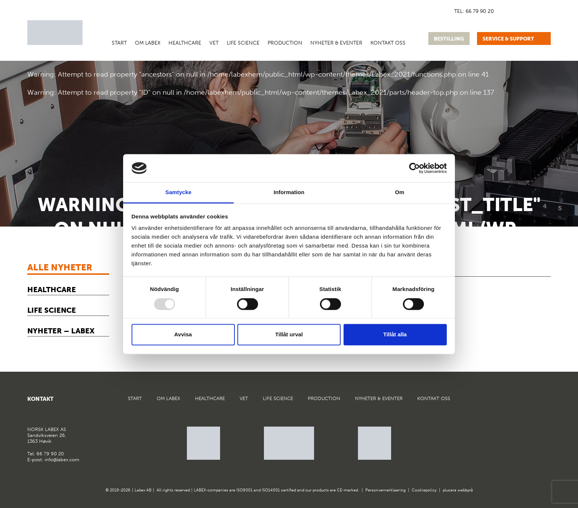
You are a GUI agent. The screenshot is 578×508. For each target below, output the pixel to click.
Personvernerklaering (385, 490)
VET (214, 43)
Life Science (243, 43)
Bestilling (449, 39)
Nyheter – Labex (61, 330)
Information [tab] (289, 192)
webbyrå (465, 490)
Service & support (508, 39)
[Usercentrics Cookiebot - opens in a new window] (414, 168)
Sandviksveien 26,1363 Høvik (46, 435)
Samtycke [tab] (179, 192)
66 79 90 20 (480, 11)
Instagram (544, 402)
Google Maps (526, 402)
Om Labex (147, 43)
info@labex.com (62, 459)
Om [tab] (399, 192)
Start (119, 43)
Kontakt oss (387, 43)
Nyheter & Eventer (336, 43)
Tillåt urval (289, 335)
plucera (449, 490)
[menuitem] (504, 11)
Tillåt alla (395, 335)
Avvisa (183, 335)
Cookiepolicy (424, 490)
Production (285, 43)
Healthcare (184, 43)
